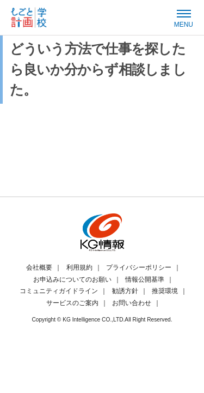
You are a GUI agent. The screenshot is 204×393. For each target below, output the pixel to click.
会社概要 (39, 267)
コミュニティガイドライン (59, 291)
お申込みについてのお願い (72, 279)
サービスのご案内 (72, 303)
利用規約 (79, 267)
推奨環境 (165, 291)
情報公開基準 (144, 279)
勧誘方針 (125, 291)
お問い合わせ (131, 303)
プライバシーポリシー (138, 267)
